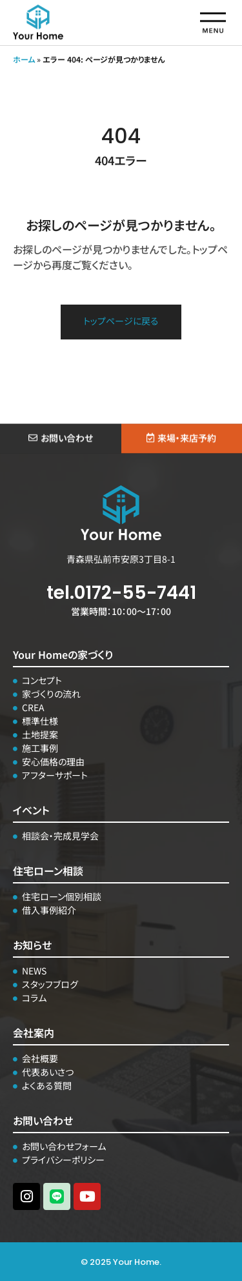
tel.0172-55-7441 (121, 592)
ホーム (24, 59)
